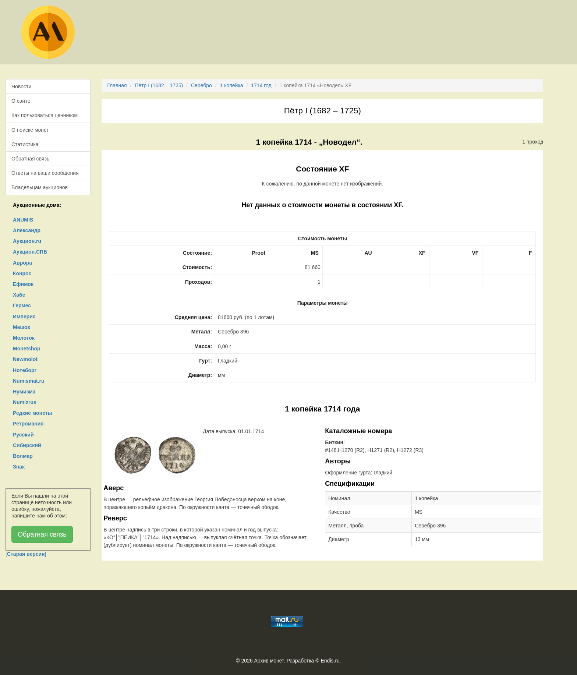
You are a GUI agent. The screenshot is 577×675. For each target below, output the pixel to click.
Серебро (201, 85)
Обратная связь (30, 159)
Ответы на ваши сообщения (45, 173)
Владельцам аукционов (39, 187)
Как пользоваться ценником (44, 115)
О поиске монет (30, 130)
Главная (117, 85)
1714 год (261, 85)
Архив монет (269, 661)
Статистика (25, 144)
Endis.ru (330, 661)
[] (26, 554)
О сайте (20, 101)
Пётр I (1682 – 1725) (159, 85)
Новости (21, 86)
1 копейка (231, 85)
